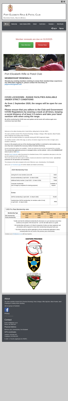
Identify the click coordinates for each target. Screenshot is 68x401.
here (18, 152)
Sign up (61, 28)
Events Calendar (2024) (25, 24)
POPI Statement (9, 316)
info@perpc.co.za (17, 234)
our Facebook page (15, 164)
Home (7, 24)
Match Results (60, 24)
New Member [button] (26, 45)
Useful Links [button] (42, 24)
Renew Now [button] (42, 45)
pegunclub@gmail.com (13, 84)
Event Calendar (13, 154)
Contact (35, 24)
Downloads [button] (51, 24)
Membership (14, 24)
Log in (54, 28)
